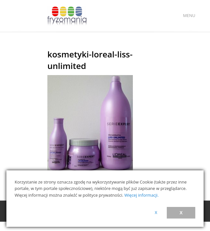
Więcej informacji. (142, 195)
